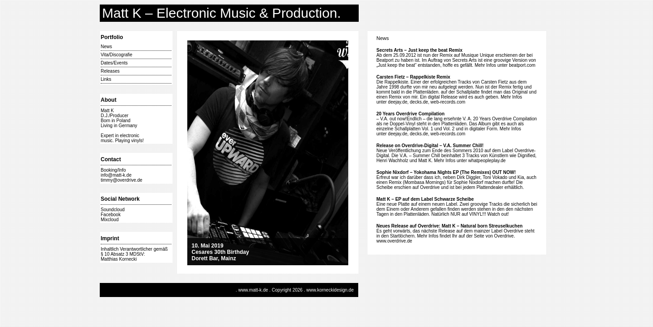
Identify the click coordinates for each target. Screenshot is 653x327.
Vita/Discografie (116, 54)
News (106, 46)
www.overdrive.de (394, 240)
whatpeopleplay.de (487, 160)
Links (106, 79)
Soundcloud (113, 209)
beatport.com (522, 65)
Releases (110, 71)
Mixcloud (109, 219)
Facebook (111, 214)
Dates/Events (114, 62)
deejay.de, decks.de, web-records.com (426, 101)
